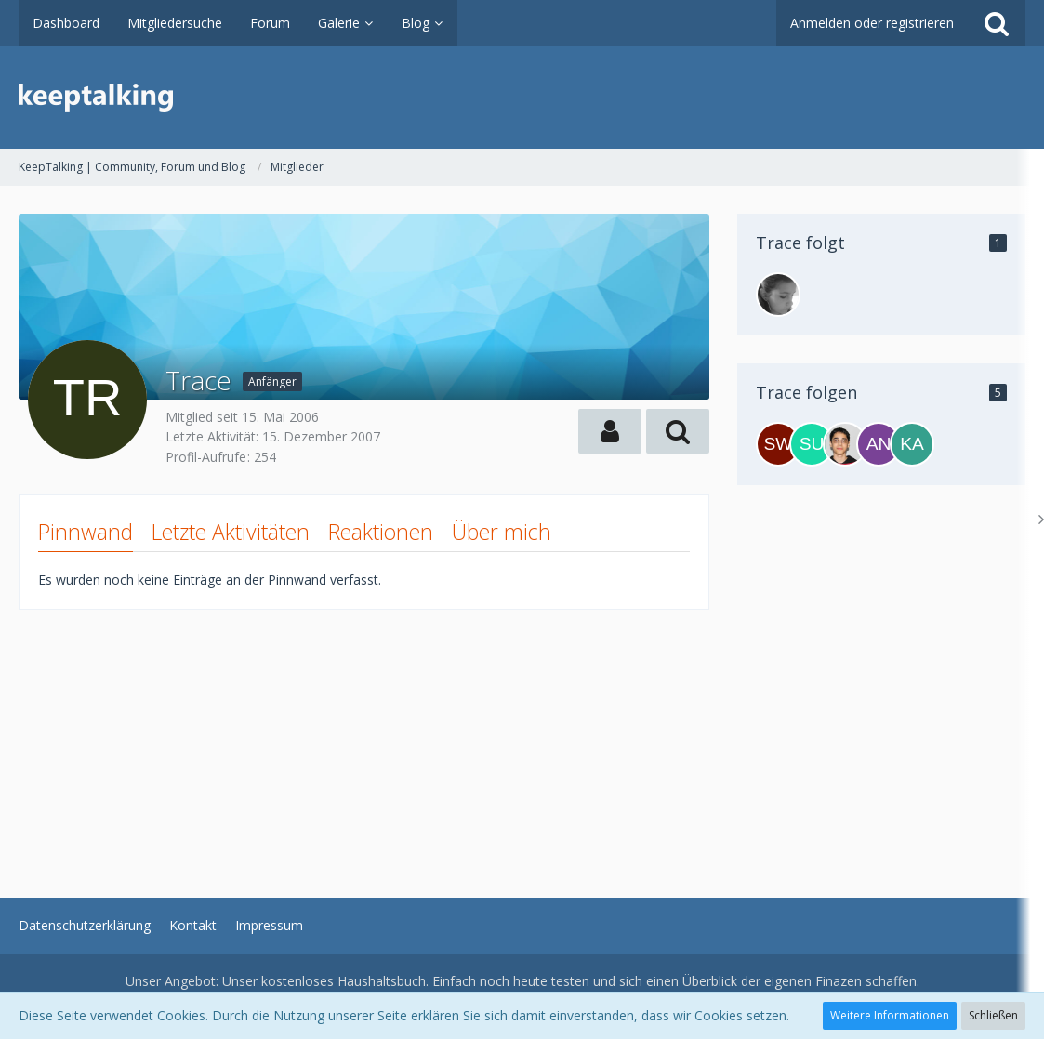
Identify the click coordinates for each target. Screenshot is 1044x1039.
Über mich (501, 531)
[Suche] (996, 23)
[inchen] (778, 294)
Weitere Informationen (889, 1015)
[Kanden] (912, 444)
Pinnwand (85, 531)
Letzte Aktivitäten (231, 531)
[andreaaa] (878, 444)
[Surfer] (811, 444)
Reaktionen (380, 531)
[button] (609, 431)
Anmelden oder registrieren (872, 23)
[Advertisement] (364, 740)
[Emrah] (845, 444)
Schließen (993, 1015)
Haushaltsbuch (381, 981)
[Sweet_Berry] (778, 444)
